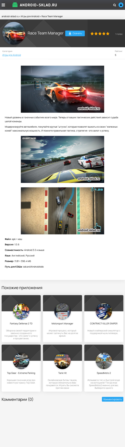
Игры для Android (30, 16)
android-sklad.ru (10, 16)
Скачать (75, 34)
